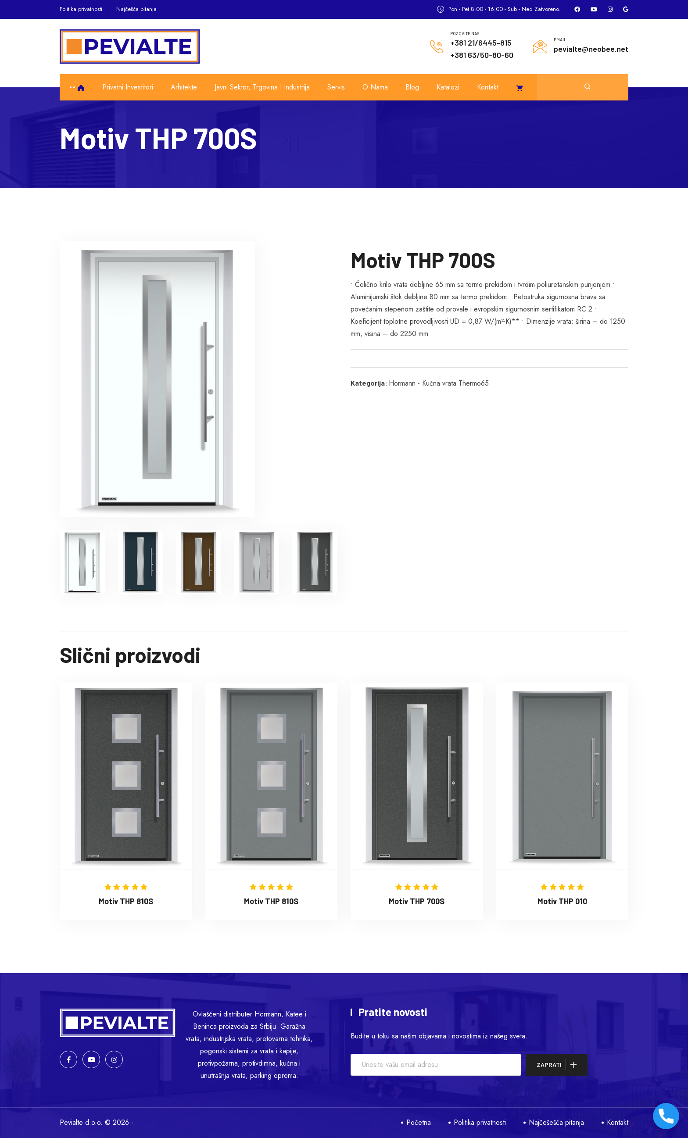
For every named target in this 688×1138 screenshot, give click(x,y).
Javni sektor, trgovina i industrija (262, 87)
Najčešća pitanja (136, 9)
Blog (412, 87)
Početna (418, 1122)
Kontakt (487, 87)
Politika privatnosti (81, 9)
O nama (375, 87)
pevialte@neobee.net (591, 49)
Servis (336, 87)
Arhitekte (184, 87)
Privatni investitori (127, 87)
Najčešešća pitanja (556, 1122)
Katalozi (448, 87)
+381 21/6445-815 (481, 42)
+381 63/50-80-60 (481, 55)
